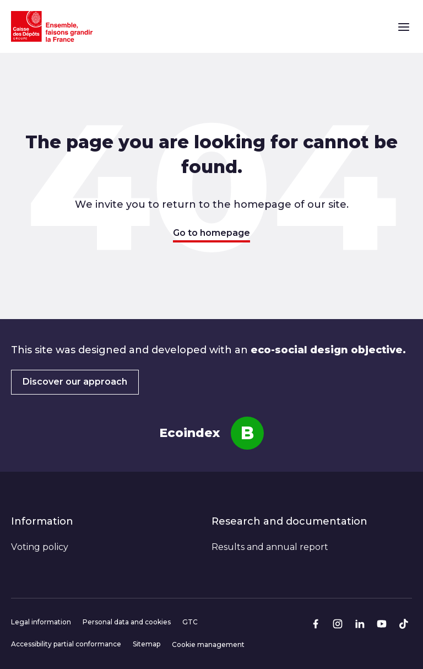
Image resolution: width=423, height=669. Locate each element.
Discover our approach (75, 381)
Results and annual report (270, 547)
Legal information (41, 622)
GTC (190, 622)
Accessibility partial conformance (66, 644)
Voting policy (39, 547)
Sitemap (146, 644)
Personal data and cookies (127, 622)
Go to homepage (211, 233)
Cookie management (208, 644)
